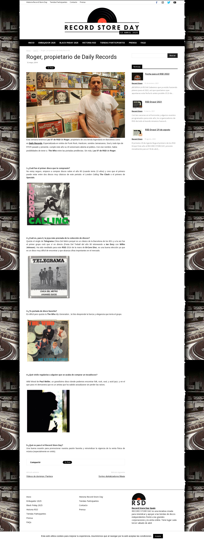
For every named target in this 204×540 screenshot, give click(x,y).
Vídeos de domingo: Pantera (39, 476)
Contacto (73, 2)
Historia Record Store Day (36, 2)
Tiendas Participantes (58, 2)
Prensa (82, 2)
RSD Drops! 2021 (153, 102)
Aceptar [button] (158, 536)
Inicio (31, 42)
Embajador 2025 (47, 42)
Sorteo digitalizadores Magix (112, 476)
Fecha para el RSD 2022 (157, 74)
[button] (174, 42)
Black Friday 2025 (69, 42)
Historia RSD (89, 42)
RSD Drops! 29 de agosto (157, 129)
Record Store (137, 83)
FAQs (143, 42)
